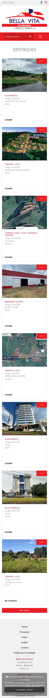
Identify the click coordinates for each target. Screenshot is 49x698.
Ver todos (24, 610)
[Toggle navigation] (40, 36)
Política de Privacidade (34, 685)
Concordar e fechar (24, 689)
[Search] (19, 36)
